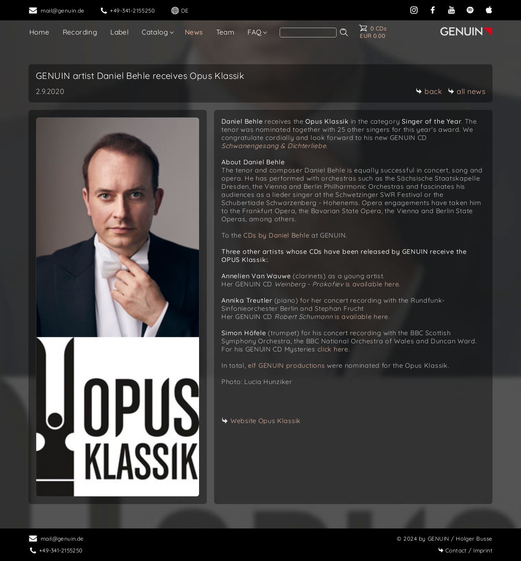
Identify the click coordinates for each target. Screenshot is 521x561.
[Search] (308, 32)
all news (466, 91)
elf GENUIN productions (286, 365)
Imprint (465, 550)
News (194, 32)
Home (39, 32)
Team (225, 32)
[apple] (489, 9)
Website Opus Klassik (265, 421)
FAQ (254, 32)
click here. (333, 349)
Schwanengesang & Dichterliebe (273, 146)
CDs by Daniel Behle (276, 235)
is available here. (373, 284)
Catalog (155, 32)
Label (119, 32)
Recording (80, 32)
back (429, 91)
